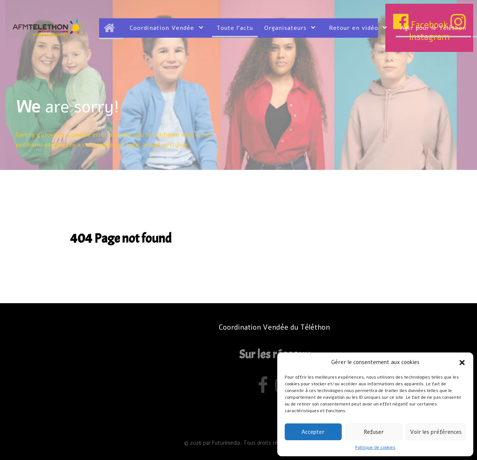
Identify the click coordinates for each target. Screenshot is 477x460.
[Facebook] (264, 389)
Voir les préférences (436, 432)
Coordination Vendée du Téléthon (274, 327)
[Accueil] (111, 28)
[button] (462, 362)
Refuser (374, 432)
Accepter (313, 432)
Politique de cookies (375, 447)
